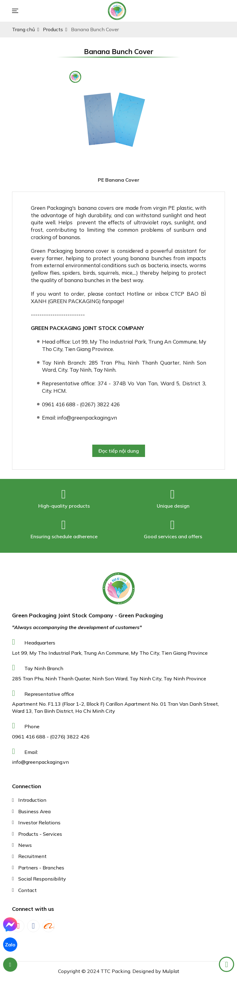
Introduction (32, 800)
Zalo (10, 944)
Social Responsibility (42, 879)
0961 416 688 (28, 737)
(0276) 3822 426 (69, 737)
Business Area (34, 811)
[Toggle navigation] (18, 11)
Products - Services (40, 834)
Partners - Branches (41, 868)
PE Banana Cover (118, 180)
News (25, 845)
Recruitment (32, 856)
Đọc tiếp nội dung (118, 451)
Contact (27, 890)
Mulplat (170, 971)
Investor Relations (39, 822)
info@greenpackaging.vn (40, 762)
